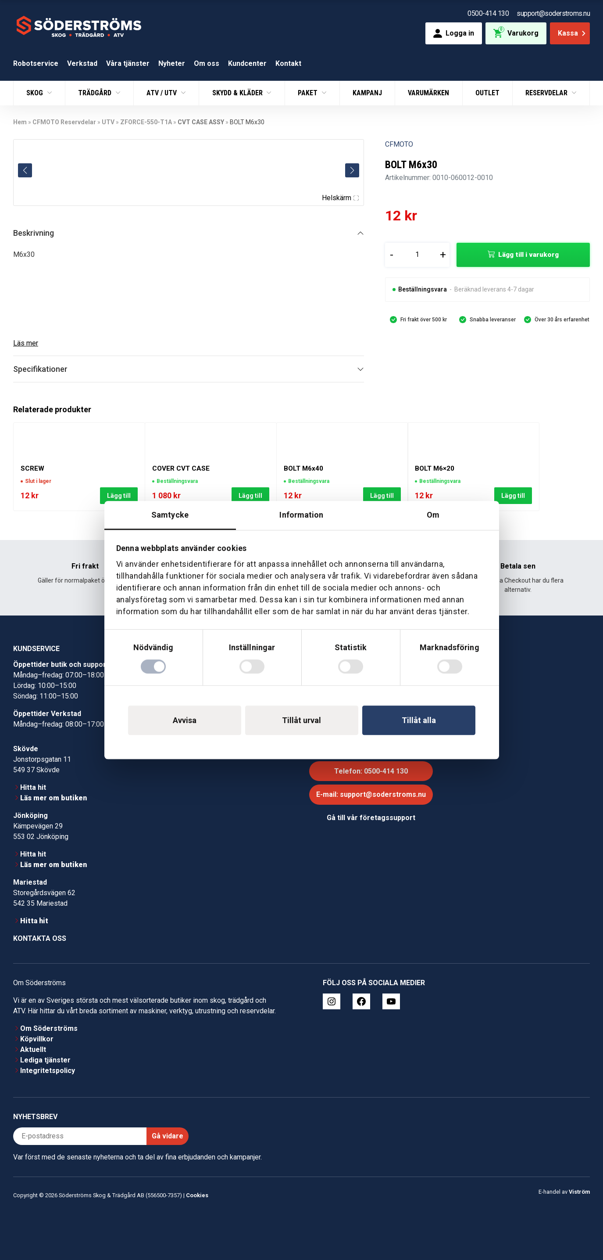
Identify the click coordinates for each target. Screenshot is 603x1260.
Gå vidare (167, 1136)
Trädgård (95, 93)
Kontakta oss (39, 938)
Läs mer (25, 343)
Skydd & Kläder (238, 93)
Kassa (572, 33)
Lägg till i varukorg (528, 255)
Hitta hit (33, 787)
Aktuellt (33, 1049)
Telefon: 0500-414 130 (371, 771)
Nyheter (171, 63)
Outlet (487, 93)
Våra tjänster (128, 63)
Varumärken (428, 93)
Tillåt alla (419, 720)
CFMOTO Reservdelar (64, 122)
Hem (20, 122)
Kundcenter (247, 63)
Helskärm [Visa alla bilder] (340, 198)
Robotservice (35, 63)
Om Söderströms (49, 1028)
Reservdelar (547, 93)
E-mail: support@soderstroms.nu (371, 794)
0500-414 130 (488, 13)
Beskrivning (33, 233)
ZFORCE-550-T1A (146, 122)
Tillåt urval (301, 720)
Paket (308, 93)
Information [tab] (301, 514)
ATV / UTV (162, 93)
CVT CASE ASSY (201, 122)
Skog (35, 93)
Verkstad (82, 63)
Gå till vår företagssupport (371, 818)
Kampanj (367, 93)
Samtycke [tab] (170, 514)
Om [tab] (433, 514)
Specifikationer (40, 369)
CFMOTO (399, 144)
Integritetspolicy (47, 1070)
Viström (579, 1191)
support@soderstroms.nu (553, 13)
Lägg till (119, 496)
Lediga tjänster (45, 1060)
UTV (108, 122)
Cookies (197, 1195)
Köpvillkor (37, 1039)
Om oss (206, 63)
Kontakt (288, 63)
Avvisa (184, 720)
